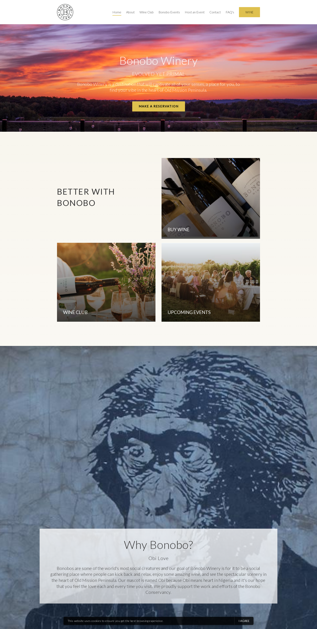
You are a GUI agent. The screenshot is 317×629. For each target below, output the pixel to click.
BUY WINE (178, 229)
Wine (249, 12)
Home (116, 12)
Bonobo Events (169, 12)
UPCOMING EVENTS (189, 312)
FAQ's (230, 12)
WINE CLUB (75, 312)
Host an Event (195, 12)
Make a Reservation (159, 106)
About (130, 12)
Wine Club (146, 12)
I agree (244, 621)
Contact (215, 12)
